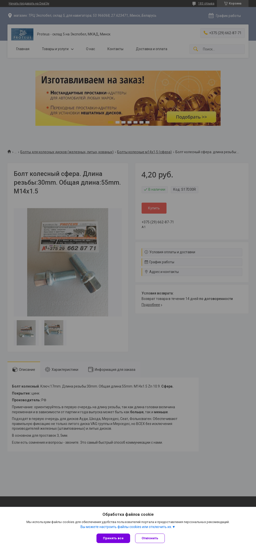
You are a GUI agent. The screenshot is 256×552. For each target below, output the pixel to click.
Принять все (113, 538)
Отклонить (150, 538)
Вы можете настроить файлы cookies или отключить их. (126, 527)
